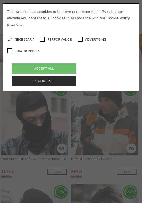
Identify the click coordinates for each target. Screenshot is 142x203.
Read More (15, 25)
